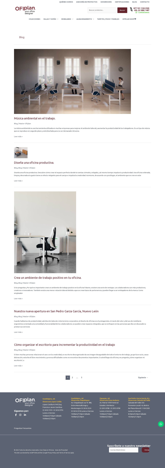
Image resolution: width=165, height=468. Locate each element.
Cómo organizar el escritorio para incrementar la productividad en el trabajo (64, 344)
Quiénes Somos (66, 2)
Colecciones (34, 19)
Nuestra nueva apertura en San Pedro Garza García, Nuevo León (56, 311)
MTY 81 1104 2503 (141, 8)
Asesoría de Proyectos (86, 2)
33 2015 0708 (104, 408)
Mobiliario (67, 19)
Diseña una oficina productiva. (34, 162)
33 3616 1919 (47, 410)
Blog (134, 2)
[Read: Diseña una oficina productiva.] (21, 152)
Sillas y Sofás (50, 19)
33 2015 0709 (115, 408)
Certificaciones (122, 2)
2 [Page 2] (72, 377)
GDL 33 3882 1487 (141, 10)
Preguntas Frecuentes (22, 428)
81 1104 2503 (145, 408)
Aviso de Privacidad (61, 450)
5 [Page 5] (81, 377)
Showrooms (106, 2)
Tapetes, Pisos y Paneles (108, 19)
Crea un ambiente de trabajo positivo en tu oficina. (47, 277)
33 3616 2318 (76, 411)
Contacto (144, 2)
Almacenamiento (85, 19)
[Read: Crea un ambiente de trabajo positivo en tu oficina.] (45, 232)
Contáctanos (143, 12)
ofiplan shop (129, 19)
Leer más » (18, 136)
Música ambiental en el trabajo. (34, 118)
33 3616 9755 (58, 410)
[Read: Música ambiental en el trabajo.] (72, 81)
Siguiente (143, 377)
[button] (57, 19)
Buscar (122, 10)
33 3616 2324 (86, 408)
